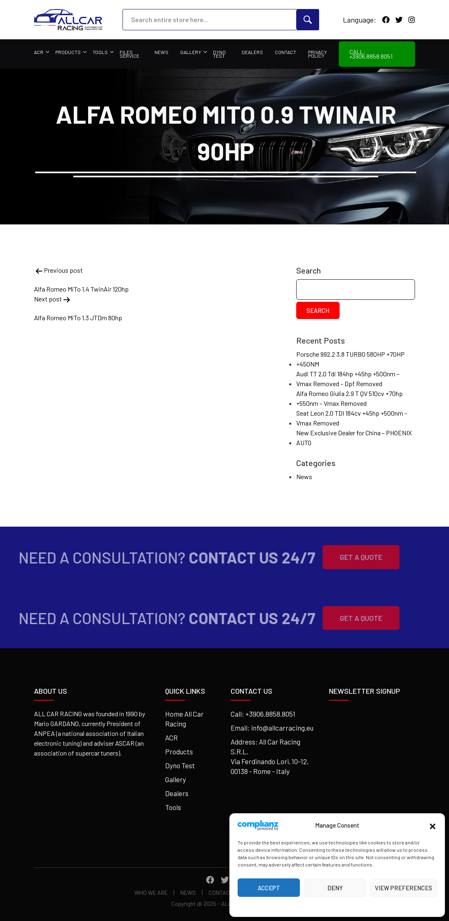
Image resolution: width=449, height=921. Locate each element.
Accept (269, 888)
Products (68, 52)
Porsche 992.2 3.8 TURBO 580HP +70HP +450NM (350, 359)
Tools (100, 52)
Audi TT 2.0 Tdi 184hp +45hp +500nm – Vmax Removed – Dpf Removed (347, 378)
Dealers (252, 52)
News (161, 52)
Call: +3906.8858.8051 (370, 54)
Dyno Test (219, 54)
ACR (38, 52)
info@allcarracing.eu (282, 728)
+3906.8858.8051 (270, 714)
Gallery (190, 52)
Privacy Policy (317, 54)
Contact (285, 52)
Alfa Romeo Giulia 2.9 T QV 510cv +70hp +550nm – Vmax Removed (349, 398)
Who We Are (151, 892)
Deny (335, 888)
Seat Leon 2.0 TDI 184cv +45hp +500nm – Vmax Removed (351, 418)
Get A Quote (350, 556)
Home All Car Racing (184, 719)
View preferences (403, 888)
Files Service (129, 54)
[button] (433, 825)
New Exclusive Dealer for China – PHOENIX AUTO (354, 437)
